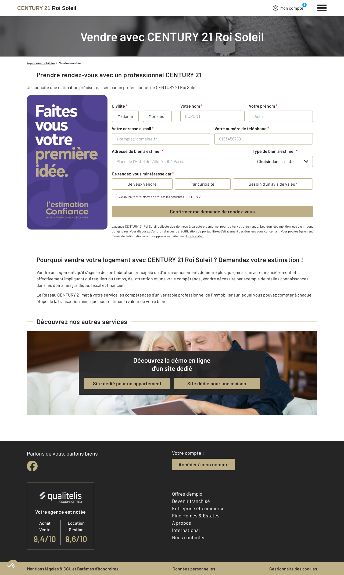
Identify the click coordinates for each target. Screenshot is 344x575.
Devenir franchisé (191, 501)
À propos (181, 523)
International (186, 530)
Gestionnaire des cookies (293, 568)
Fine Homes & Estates (196, 515)
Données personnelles (194, 568)
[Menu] (322, 7)
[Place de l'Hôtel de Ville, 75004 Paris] (180, 161)
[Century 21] (46, 8)
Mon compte (288, 8)
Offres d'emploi (188, 494)
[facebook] (32, 466)
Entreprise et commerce (198, 508)
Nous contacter (188, 537)
